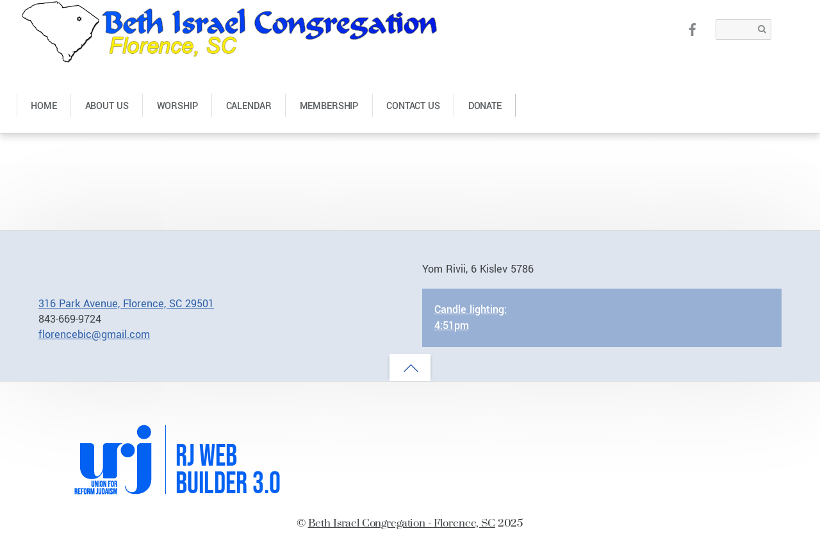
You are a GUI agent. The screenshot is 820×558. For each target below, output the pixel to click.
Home (43, 106)
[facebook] (692, 28)
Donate (485, 106)
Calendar (249, 106)
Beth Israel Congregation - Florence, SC (401, 522)
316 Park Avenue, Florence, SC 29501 (126, 303)
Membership (329, 106)
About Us (107, 106)
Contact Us (413, 106)
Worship (177, 106)
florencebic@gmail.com (94, 334)
